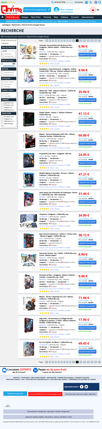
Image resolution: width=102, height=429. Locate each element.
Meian (86, 394)
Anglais (8, 107)
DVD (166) (8, 54)
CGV (23, 379)
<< (47, 40)
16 (95, 40)
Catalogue (6, 25)
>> (99, 40)
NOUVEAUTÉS (51, 378)
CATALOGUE (25, 378)
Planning (47, 17)
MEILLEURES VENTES (38, 378)
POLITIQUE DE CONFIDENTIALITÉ (37, 379)
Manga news (65, 411)
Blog (56, 17)
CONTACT (16, 378)
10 (73, 40)
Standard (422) (9, 72)
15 (92, 40)
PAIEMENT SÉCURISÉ (82, 378)
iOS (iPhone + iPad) (66, 417)
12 (81, 40)
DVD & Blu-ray (12, 17)
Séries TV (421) (9, 82)
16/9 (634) (7, 96)
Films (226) (7, 84)
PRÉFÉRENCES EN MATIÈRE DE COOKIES (82, 379)
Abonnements (88, 17)
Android (56, 417)
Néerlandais (7, 124)
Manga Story (42, 411)
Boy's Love (79, 394)
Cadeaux (64, 17)
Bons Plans (36, 17)
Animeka (58, 411)
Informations (49, 417)
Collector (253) (9, 74)
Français (9, 105)
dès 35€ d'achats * (18, 21)
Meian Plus (92, 394)
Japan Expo (50, 411)
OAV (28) (7, 86)
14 (88, 40)
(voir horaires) (69, 2)
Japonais (9, 102)
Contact (80, 2)
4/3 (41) (6, 93)
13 (84, 40)
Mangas (25, 17)
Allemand (9, 109)
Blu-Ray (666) (9, 56)
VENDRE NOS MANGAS (65, 378)
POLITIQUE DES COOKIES (58, 379)
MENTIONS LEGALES (13, 379)
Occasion (75, 17)
